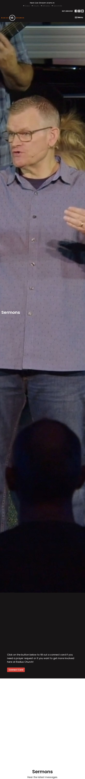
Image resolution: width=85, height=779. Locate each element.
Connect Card (16, 669)
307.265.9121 (67, 11)
